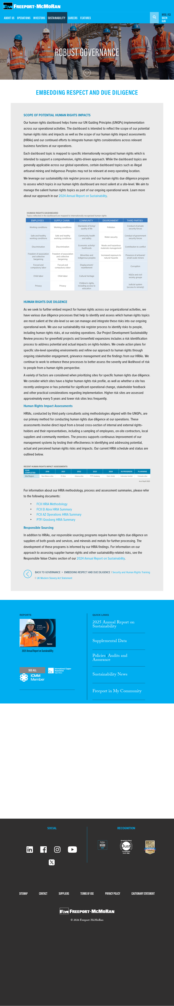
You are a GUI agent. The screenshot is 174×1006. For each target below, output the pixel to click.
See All (32, 670)
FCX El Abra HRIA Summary (54, 509)
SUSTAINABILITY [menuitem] (56, 17)
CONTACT (43, 893)
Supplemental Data (109, 641)
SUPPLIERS (64, 893)
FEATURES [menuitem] (85, 17)
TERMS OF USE (87, 893)
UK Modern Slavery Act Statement (54, 578)
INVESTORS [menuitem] (39, 17)
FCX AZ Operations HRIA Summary (59, 514)
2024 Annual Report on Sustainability (83, 196)
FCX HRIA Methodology (52, 504)
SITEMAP (23, 893)
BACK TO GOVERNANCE (47, 572)
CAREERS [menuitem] (73, 17)
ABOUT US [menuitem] (9, 17)
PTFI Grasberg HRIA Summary (56, 520)
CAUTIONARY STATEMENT (143, 893)
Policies (99, 656)
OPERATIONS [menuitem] (23, 17)
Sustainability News (109, 675)
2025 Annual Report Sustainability (113, 624)
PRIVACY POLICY (112, 893)
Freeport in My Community (117, 691)
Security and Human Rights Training (131, 572)
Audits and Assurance (109, 658)
